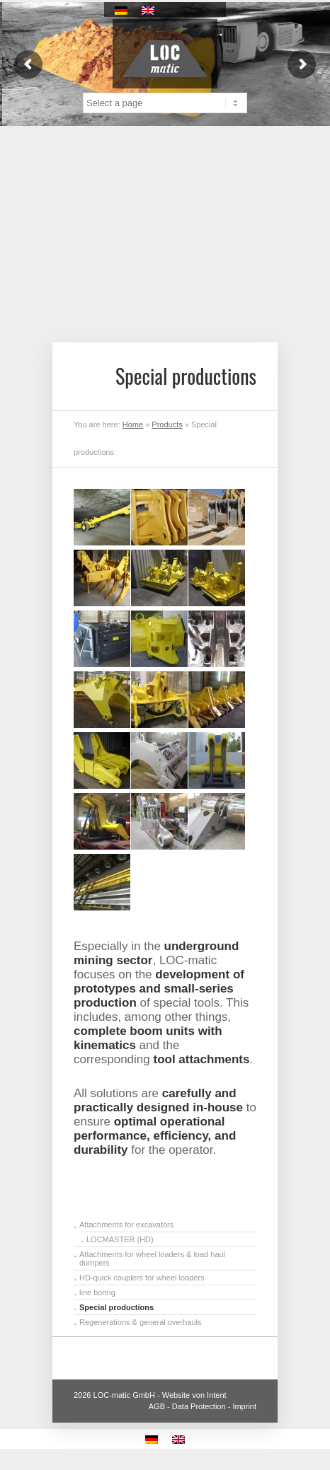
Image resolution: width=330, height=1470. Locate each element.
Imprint (244, 1406)
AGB (157, 1406)
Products (167, 424)
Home (133, 424)
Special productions (116, 1307)
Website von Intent (194, 1395)
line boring (97, 1292)
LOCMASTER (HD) (120, 1239)
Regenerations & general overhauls (140, 1322)
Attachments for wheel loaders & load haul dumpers (152, 1258)
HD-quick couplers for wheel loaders (142, 1277)
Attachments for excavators (126, 1224)
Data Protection (199, 1406)
